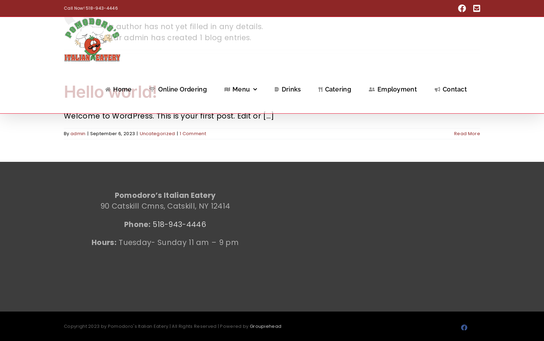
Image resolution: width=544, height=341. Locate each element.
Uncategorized (157, 133)
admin (78, 133)
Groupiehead (265, 326)
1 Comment (193, 133)
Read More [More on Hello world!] (467, 133)
